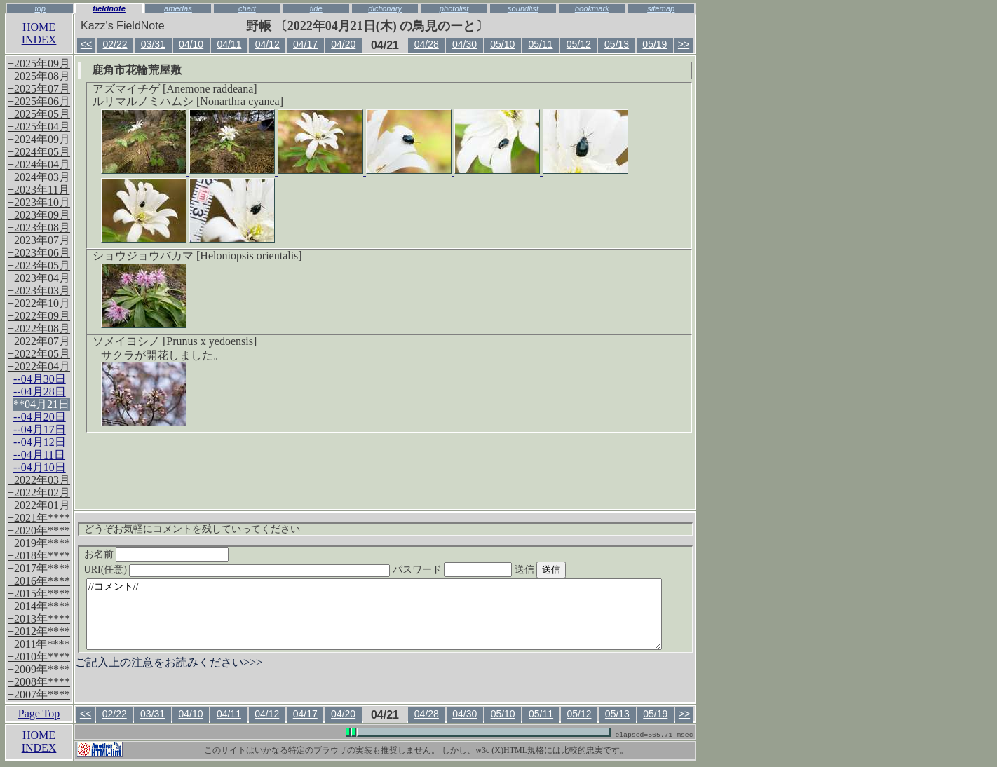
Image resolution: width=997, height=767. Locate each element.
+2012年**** (39, 631)
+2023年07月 (39, 240)
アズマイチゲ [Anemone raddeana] (175, 89)
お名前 (156, 554)
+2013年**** (39, 619)
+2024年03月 (39, 177)
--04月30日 (39, 379)
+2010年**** (39, 657)
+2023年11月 (38, 190)
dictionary (385, 8)
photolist (454, 8)
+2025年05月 (39, 114)
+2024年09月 (39, 139)
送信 (566, 569)
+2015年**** (39, 593)
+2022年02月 (39, 492)
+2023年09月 (39, 215)
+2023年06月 (39, 253)
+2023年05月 (39, 265)
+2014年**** (39, 606)
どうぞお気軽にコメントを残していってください (192, 529)
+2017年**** (39, 568)
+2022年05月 (39, 354)
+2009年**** (39, 669)
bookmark (592, 8)
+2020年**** (39, 530)
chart (247, 8)
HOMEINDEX (39, 33)
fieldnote (109, 8)
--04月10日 (39, 467)
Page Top (39, 713)
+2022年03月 (39, 480)
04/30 (464, 44)
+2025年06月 (39, 101)
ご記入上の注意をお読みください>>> (168, 662)
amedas (178, 8)
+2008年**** (39, 682)
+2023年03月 (39, 291)
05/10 (502, 44)
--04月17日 (39, 429)
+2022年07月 (39, 341)
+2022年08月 (39, 328)
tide (316, 8)
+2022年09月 (39, 316)
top (40, 8)
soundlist (523, 8)
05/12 (579, 44)
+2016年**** (39, 581)
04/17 (305, 44)
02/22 (115, 44)
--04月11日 (39, 455)
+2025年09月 (39, 63)
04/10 (191, 44)
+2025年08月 (39, 76)
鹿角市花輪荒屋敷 (137, 70)
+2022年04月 (39, 366)
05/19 (654, 44)
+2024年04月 (39, 164)
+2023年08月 (39, 227)
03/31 (153, 44)
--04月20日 (39, 417)
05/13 (616, 44)
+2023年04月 (39, 278)
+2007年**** (39, 694)
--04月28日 (39, 392)
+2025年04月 (39, 127)
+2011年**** (38, 644)
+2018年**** (39, 556)
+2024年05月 (39, 152)
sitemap (660, 8)
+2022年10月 (39, 303)
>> (683, 44)
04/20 (343, 44)
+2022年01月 (39, 505)
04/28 (426, 44)
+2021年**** (39, 518)
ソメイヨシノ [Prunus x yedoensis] (175, 341)
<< (86, 44)
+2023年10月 (39, 202)
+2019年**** (39, 543)
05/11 (541, 44)
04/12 (267, 44)
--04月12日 (39, 442)
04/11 (229, 44)
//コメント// (374, 614)
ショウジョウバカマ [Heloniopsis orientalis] (197, 256)
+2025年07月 (39, 89)
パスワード (480, 569)
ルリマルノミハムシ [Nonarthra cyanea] (188, 101)
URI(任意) (251, 569)
